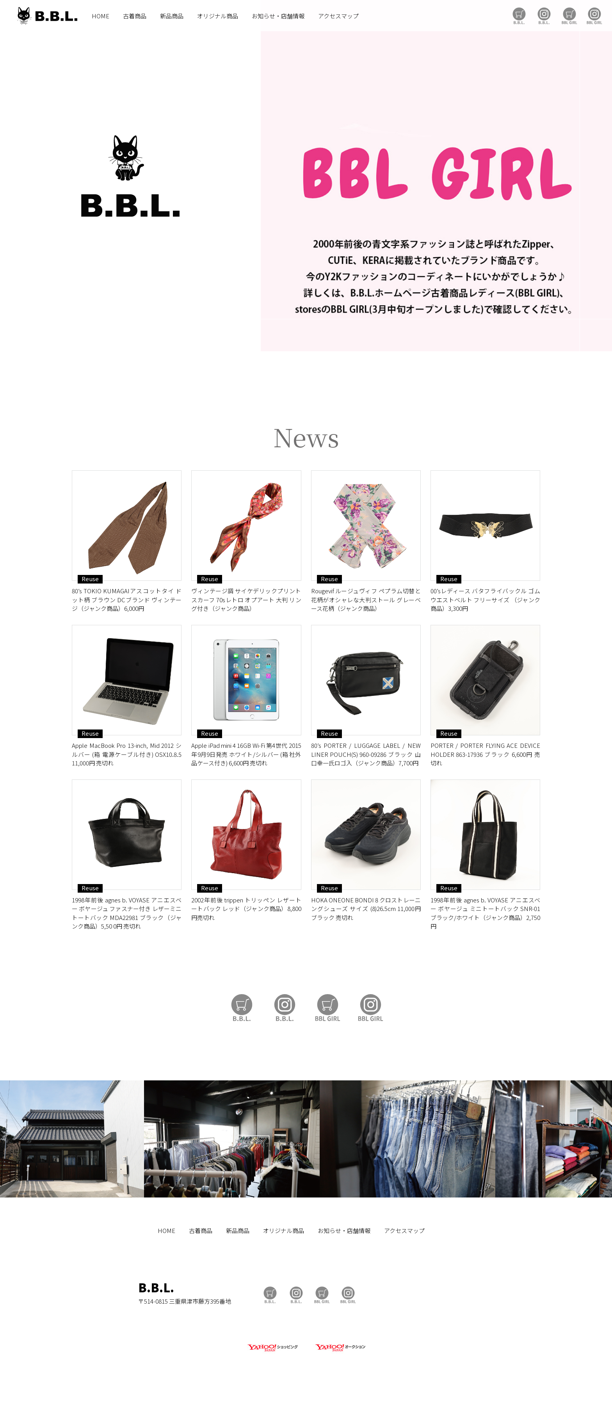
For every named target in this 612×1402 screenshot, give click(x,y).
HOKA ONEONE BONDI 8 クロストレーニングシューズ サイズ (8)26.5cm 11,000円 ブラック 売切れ (366, 909)
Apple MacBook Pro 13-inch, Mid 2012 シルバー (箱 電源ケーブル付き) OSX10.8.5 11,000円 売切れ (126, 754)
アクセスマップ (338, 16)
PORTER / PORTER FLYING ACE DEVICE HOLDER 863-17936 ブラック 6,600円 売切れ (485, 754)
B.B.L (46, 16)
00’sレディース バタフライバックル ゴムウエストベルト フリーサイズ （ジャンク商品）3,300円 (485, 599)
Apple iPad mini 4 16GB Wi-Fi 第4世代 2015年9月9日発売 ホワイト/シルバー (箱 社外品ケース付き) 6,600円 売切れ (246, 754)
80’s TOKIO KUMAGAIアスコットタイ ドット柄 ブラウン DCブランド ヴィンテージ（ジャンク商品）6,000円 (126, 599)
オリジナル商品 (217, 16)
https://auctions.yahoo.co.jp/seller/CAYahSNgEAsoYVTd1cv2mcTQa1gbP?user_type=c (306, 383)
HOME (100, 16)
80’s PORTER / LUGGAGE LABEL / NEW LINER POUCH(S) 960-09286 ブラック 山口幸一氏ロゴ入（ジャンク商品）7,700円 (366, 754)
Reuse (90, 579)
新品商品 (171, 16)
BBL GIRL (594, 16)
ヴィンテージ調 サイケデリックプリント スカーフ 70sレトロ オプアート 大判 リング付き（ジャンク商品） (246, 599)
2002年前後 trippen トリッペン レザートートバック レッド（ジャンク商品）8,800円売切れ (246, 909)
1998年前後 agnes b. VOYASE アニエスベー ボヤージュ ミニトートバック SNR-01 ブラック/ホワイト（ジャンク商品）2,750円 (485, 913)
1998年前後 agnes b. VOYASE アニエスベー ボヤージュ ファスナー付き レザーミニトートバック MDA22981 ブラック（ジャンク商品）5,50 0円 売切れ (126, 913)
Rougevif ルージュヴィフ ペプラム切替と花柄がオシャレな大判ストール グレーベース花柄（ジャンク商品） (366, 599)
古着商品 (134, 16)
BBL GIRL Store (569, 16)
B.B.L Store (519, 16)
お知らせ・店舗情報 (278, 16)
